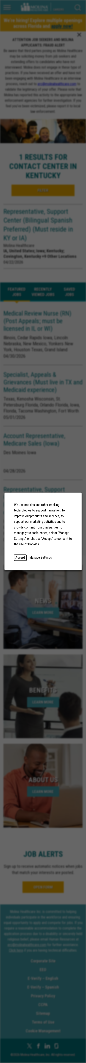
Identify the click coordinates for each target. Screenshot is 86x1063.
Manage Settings (41, 558)
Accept (20, 558)
